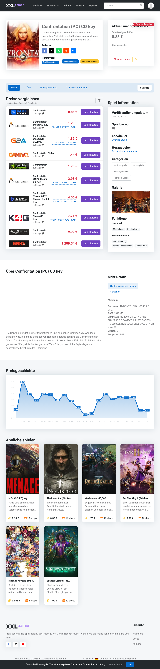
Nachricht (138, 633)
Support (93, 5)
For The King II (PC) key (135, 498)
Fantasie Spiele (121, 178)
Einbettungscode (70, 61)
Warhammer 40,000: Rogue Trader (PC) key (97, 498)
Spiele (36, 5)
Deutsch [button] (103, 658)
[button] (151, 6)
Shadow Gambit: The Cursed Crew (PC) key (58, 580)
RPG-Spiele (138, 165)
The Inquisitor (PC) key (59, 498)
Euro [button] (88, 658)
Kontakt (137, 643)
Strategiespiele (121, 171)
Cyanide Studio (120, 139)
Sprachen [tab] (115, 291)
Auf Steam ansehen (89, 61)
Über (29, 87)
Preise (14, 87)
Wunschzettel (122, 59)
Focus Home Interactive (124, 151)
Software (53, 5)
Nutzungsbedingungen (124, 658)
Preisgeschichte (48, 87)
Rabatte (80, 5)
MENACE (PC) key (18, 498)
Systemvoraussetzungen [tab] (123, 286)
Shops (136, 638)
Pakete (67, 5)
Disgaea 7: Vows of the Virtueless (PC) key (20, 580)
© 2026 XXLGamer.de (42, 658)
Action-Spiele (120, 165)
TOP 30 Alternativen (76, 87)
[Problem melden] (135, 59)
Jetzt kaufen (91, 112)
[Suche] (124, 6)
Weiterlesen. (116, 664)
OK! (130, 664)
